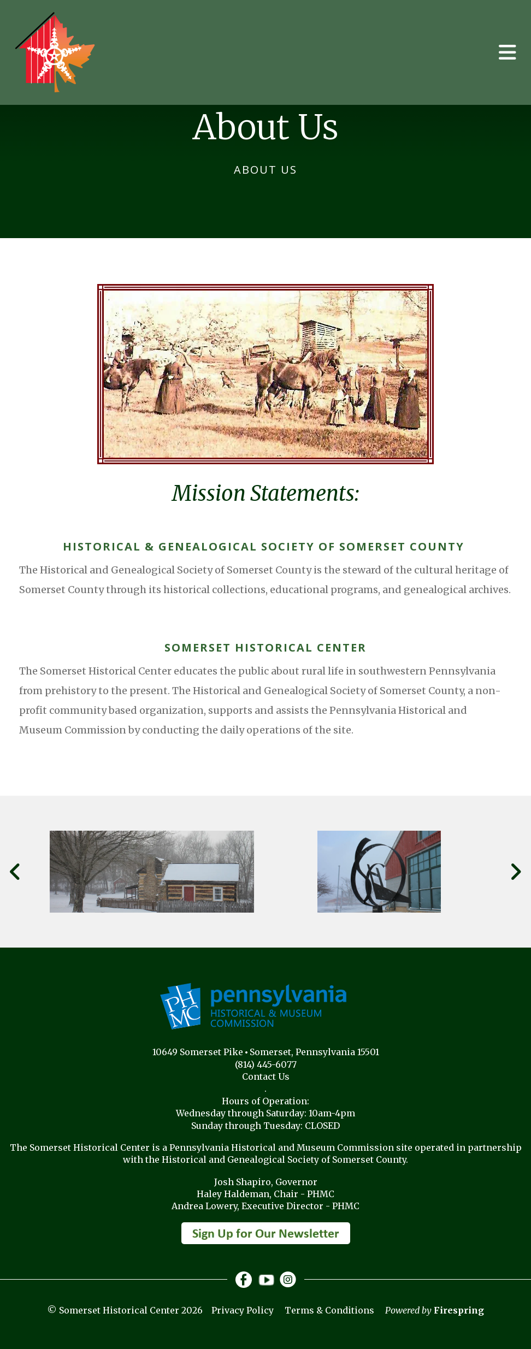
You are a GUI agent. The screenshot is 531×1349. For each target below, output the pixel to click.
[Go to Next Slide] (515, 872)
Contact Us (266, 1076)
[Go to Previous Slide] (15, 872)
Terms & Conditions (329, 1310)
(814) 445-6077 (266, 1064)
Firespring (459, 1310)
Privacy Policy (242, 1310)
